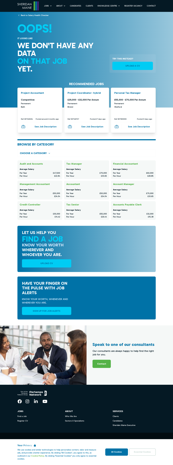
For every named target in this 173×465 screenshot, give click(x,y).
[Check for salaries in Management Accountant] (39, 190)
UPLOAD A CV (132, 65)
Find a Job (22, 416)
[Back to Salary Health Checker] (35, 15)
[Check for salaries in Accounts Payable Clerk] (133, 210)
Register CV (22, 421)
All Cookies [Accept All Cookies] (116, 452)
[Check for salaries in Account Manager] (133, 190)
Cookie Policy (37, 456)
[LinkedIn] (36, 401)
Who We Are (71, 416)
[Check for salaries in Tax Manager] (86, 169)
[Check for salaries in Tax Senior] (86, 210)
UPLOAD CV (46, 263)
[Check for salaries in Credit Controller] (39, 210)
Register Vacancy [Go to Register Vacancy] (133, 6)
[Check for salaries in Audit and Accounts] (39, 169)
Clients (116, 416)
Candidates (118, 421)
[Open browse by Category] (86, 153)
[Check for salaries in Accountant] (86, 190)
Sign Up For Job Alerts (46, 311)
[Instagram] (27, 401)
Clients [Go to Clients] (89, 6)
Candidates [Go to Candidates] (75, 6)
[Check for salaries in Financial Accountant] (133, 169)
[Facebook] (19, 401)
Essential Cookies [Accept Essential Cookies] (142, 452)
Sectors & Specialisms (74, 421)
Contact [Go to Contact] (151, 6)
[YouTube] (45, 401)
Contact (101, 363)
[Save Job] (23, 126)
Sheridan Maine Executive (124, 425)
